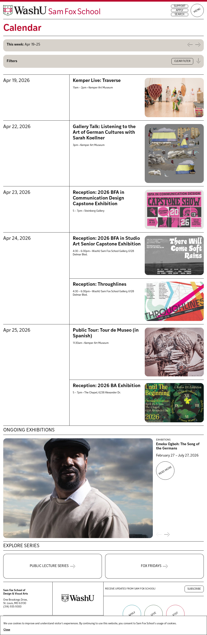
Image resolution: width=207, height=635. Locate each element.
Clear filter (182, 61)
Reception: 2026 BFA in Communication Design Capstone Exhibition (98, 198)
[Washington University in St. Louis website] (78, 601)
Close (6, 630)
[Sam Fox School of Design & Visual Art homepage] (51, 10)
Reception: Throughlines (99, 284)
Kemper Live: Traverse (97, 80)
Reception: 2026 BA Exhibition (106, 385)
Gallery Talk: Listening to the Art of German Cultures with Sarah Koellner (104, 132)
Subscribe (194, 589)
